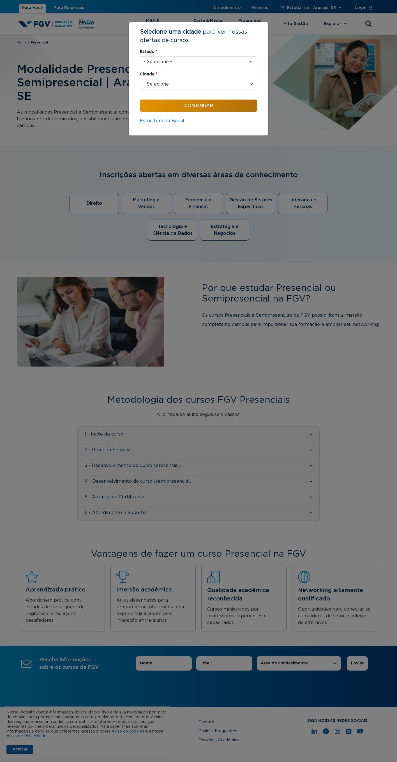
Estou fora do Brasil (162, 121)
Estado (148, 52)
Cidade (148, 74)
